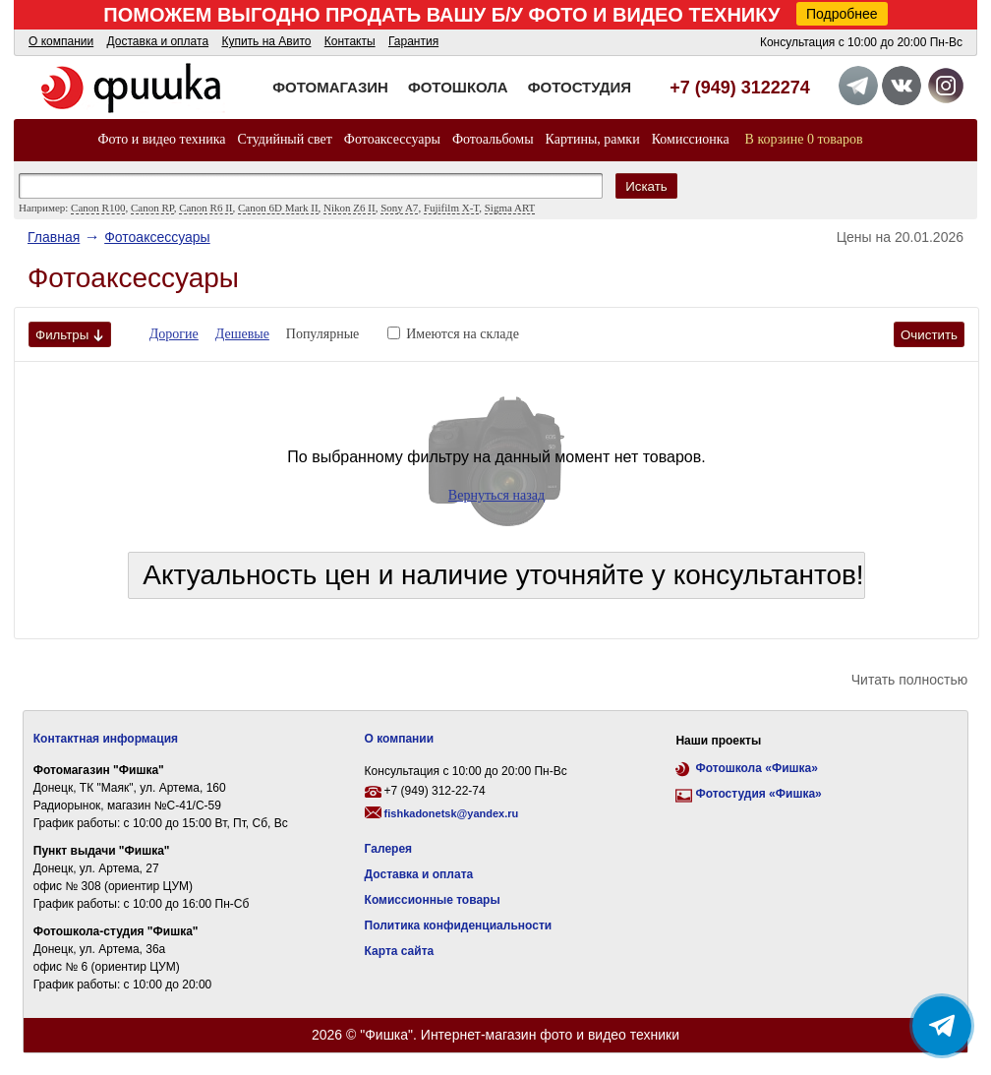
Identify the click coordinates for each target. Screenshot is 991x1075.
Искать (646, 186)
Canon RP (152, 207)
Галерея (388, 849)
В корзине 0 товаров (804, 139)
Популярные (323, 334)
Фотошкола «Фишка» (756, 768)
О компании (61, 41)
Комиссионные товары (432, 900)
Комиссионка (690, 139)
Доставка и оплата (158, 41)
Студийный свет (285, 139)
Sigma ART (510, 207)
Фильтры (69, 335)
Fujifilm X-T (451, 207)
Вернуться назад (496, 495)
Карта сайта (400, 951)
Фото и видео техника (161, 139)
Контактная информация (105, 739)
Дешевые (242, 334)
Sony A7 (399, 207)
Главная (54, 237)
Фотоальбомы (493, 139)
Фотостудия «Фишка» (758, 794)
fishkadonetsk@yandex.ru (451, 813)
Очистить (929, 335)
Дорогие (174, 334)
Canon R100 (98, 207)
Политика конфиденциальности (459, 925)
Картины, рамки (593, 139)
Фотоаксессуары (392, 139)
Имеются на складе (462, 334)
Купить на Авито (266, 41)
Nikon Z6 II (349, 207)
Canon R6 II (205, 207)
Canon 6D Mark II (278, 207)
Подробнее (842, 14)
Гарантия (413, 41)
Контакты (350, 41)
